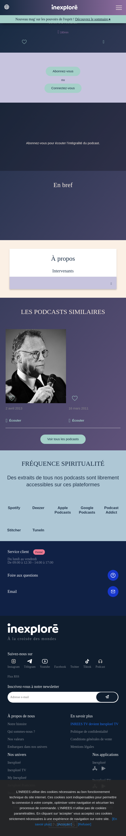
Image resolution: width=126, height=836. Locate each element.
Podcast (100, 663)
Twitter (74, 666)
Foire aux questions (63, 575)
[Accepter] (64, 824)
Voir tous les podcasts (63, 439)
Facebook (60, 666)
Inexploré (14, 762)
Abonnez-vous (63, 71)
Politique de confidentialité (89, 731)
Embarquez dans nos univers (27, 747)
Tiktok (87, 663)
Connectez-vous (63, 88)
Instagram (14, 663)
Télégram (30, 663)
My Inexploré (17, 777)
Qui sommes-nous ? (21, 731)
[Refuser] (84, 824)
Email (63, 591)
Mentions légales (82, 747)
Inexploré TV (17, 770)
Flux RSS (13, 676)
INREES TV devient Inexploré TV (94, 724)
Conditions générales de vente (91, 739)
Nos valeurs (16, 739)
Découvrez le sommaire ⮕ (92, 19)
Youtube (45, 663)
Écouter (15, 420)
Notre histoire (17, 724)
